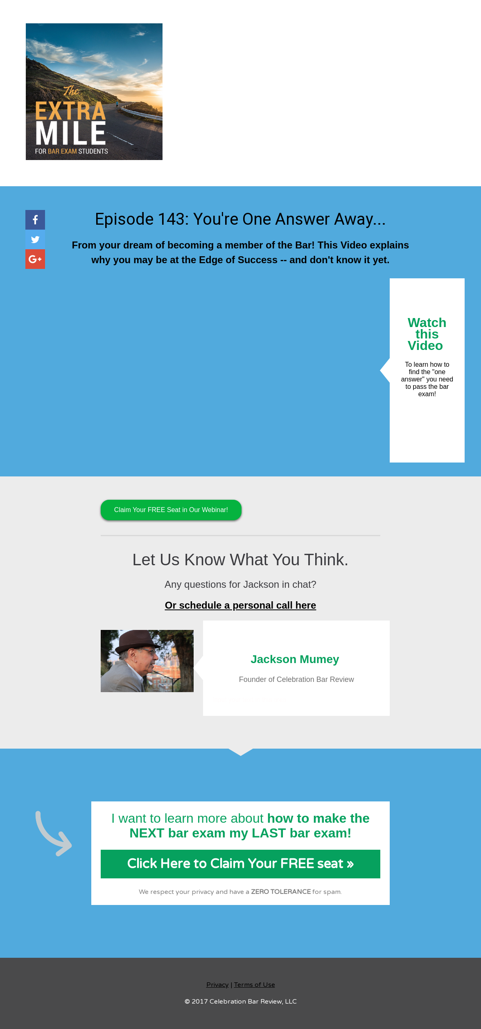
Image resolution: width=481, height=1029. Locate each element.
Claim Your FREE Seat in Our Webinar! (171, 509)
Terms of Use (254, 985)
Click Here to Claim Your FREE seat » (240, 864)
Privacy (217, 985)
